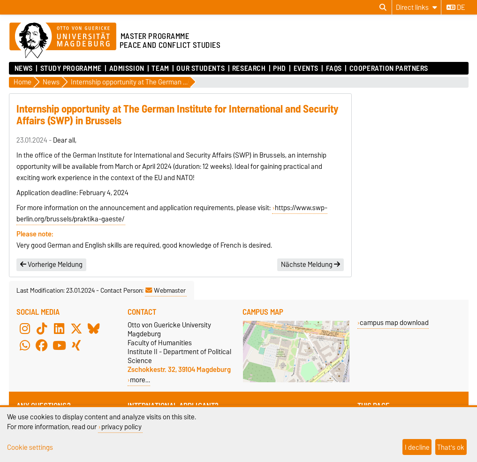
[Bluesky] (93, 328)
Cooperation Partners (388, 68)
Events (306, 68)
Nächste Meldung (310, 264)
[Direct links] (416, 7)
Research (248, 68)
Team (160, 68)
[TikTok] (41, 328)
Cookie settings (30, 447)
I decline (417, 447)
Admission (126, 68)
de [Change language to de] (456, 7)
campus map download (394, 322)
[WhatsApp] (24, 345)
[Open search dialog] (383, 7)
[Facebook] (41, 345)
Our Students (200, 68)
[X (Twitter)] (76, 328)
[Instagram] (24, 328)
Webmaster (165, 290)
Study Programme (71, 68)
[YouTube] (59, 345)
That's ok (450, 447)
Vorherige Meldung (51, 264)
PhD (279, 68)
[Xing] (76, 345)
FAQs (334, 68)
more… (140, 380)
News (24, 68)
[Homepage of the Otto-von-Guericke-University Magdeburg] (63, 41)
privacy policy (121, 426)
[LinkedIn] (59, 328)
